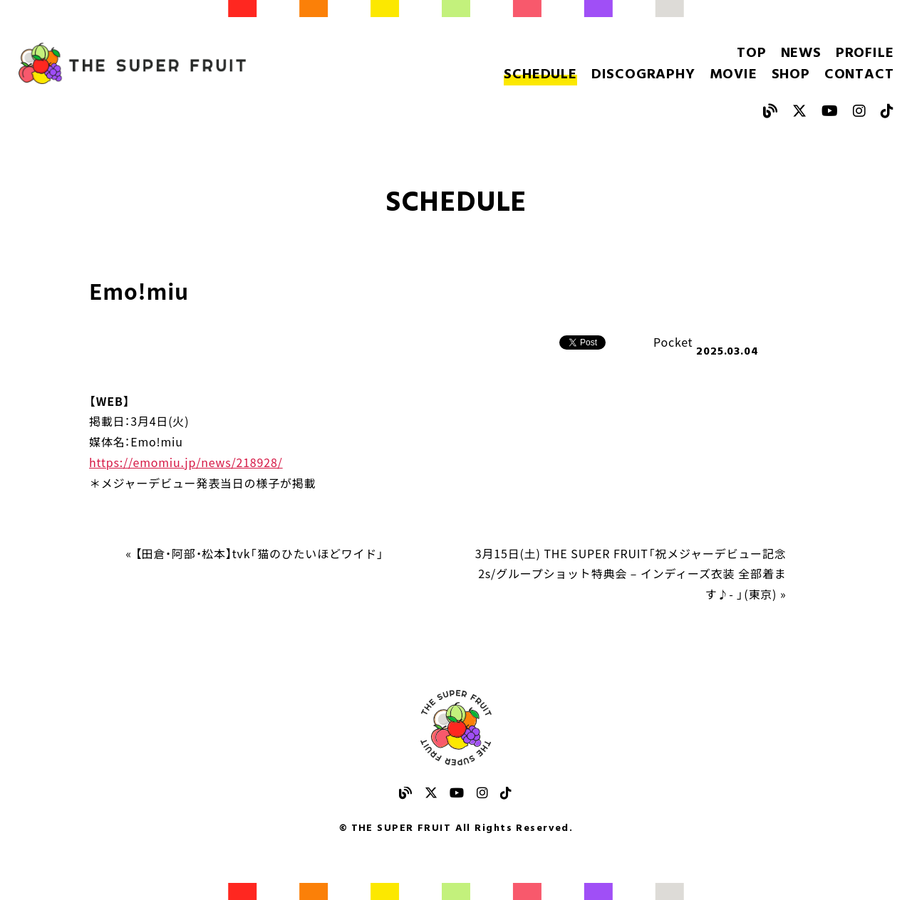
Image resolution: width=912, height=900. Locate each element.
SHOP (791, 74)
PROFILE (865, 53)
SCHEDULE (540, 74)
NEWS (801, 53)
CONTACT (859, 74)
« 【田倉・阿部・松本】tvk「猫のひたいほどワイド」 (255, 553)
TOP (751, 53)
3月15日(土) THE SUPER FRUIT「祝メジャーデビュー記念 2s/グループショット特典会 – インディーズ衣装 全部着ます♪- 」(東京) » (631, 574)
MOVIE (733, 74)
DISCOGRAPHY (643, 74)
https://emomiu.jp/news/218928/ (186, 462)
